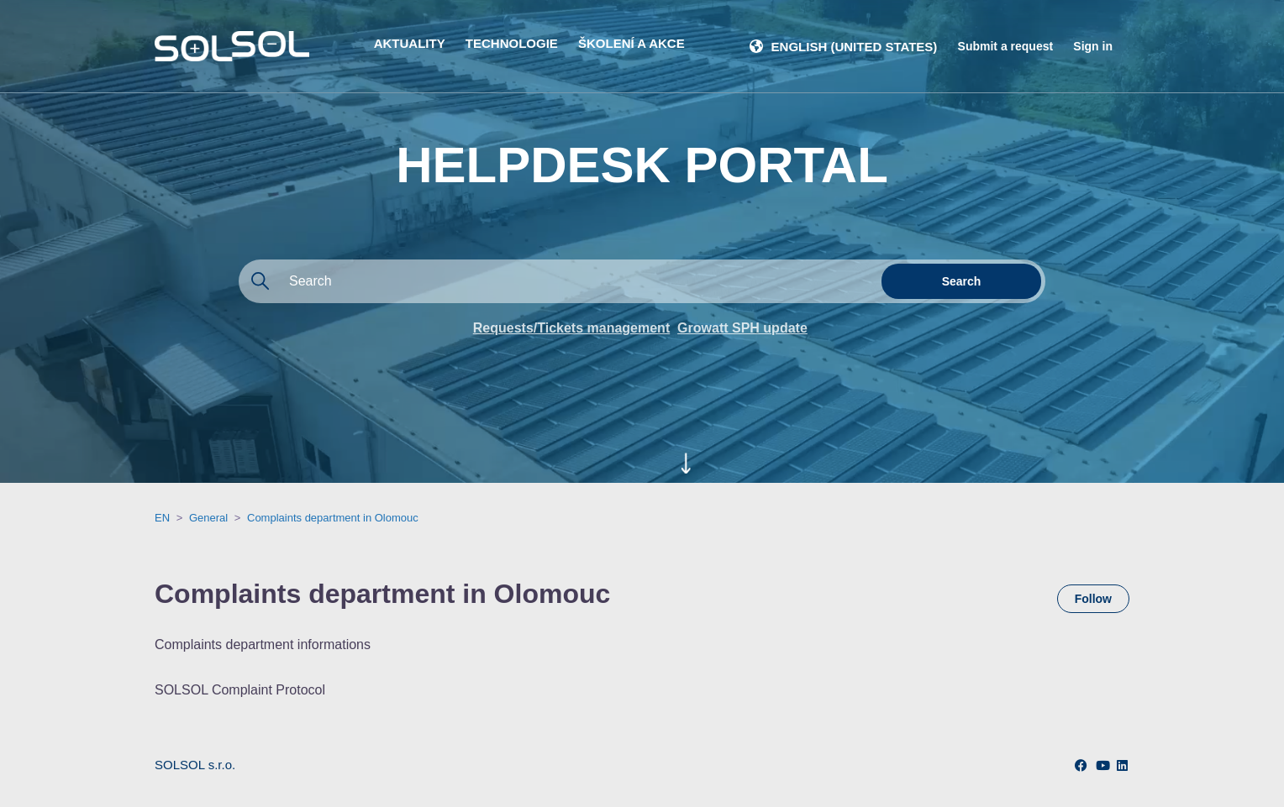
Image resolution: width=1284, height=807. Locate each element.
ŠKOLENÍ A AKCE (631, 43)
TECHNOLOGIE (512, 43)
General (208, 517)
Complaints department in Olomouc (332, 517)
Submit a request (1006, 46)
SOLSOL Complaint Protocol (240, 690)
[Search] (558, 281)
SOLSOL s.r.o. (195, 764)
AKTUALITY (409, 43)
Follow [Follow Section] (1093, 598)
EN (162, 517)
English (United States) (854, 46)
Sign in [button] (1093, 46)
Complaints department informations (263, 644)
